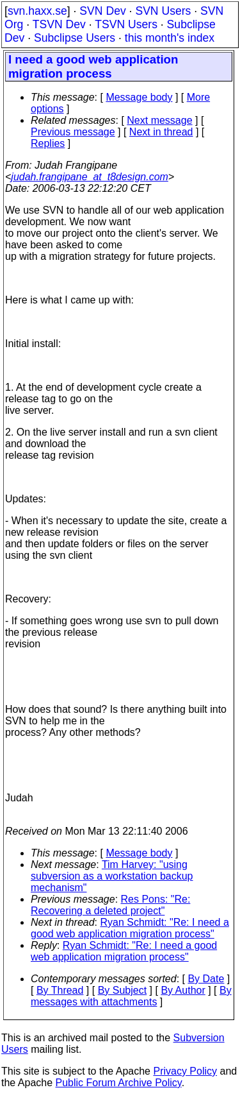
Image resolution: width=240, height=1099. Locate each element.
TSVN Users (126, 24)
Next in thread (161, 131)
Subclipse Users (74, 37)
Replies (48, 143)
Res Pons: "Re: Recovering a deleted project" (110, 905)
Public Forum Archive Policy (119, 1082)
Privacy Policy (185, 1071)
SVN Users (163, 10)
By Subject (122, 990)
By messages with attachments (131, 996)
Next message (159, 120)
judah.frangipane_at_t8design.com (89, 176)
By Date (206, 978)
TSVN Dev (59, 24)
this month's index (169, 37)
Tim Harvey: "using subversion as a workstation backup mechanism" (112, 876)
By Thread (60, 990)
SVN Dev (102, 10)
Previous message (73, 131)
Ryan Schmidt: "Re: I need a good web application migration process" (130, 928)
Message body (139, 97)
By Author (183, 990)
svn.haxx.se (37, 10)
